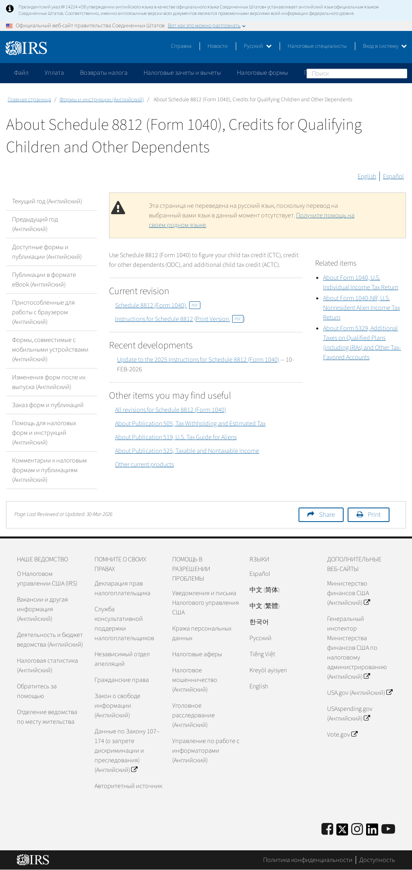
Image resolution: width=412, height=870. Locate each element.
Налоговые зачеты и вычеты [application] (182, 72)
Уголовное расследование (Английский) (193, 715)
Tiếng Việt (262, 654)
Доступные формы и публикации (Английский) (47, 252)
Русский (258, 46)
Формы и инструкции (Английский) (102, 100)
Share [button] (327, 515)
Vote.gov (342, 734)
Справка (181, 46)
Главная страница (29, 100)
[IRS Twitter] (342, 832)
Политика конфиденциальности (307, 860)
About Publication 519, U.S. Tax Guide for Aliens (176, 437)
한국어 (259, 622)
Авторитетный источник (128, 786)
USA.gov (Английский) (359, 692)
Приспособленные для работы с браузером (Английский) (43, 312)
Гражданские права (122, 680)
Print (374, 515)
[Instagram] (357, 829)
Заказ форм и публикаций (48, 405)
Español (393, 176)
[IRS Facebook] (327, 829)
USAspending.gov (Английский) (350, 713)
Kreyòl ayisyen (268, 670)
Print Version (219, 319)
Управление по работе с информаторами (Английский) (205, 751)
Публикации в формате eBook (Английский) (44, 279)
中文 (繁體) (264, 606)
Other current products (144, 464)
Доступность (377, 860)
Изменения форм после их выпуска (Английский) (48, 382)
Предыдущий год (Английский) (35, 224)
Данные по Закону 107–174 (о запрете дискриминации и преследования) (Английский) (127, 750)
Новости (218, 46)
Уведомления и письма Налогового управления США (205, 603)
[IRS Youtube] (388, 829)
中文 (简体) (264, 589)
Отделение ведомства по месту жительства (47, 717)
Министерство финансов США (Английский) (348, 593)
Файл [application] (21, 72)
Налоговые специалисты (317, 46)
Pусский (260, 638)
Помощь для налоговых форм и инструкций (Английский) (44, 433)
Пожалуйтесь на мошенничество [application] (349, 72)
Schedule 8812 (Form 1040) (157, 305)
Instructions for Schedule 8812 (154, 319)
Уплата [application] (54, 72)
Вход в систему (385, 46)
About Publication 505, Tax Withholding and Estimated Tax (190, 423)
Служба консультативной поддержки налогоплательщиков (124, 624)
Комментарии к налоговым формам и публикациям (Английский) (49, 470)
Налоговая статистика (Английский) (47, 665)
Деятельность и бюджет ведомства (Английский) (50, 639)
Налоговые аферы (197, 654)
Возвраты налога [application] (104, 72)
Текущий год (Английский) (47, 201)
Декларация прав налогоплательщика (122, 588)
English (367, 176)
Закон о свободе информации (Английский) (117, 706)
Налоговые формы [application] (262, 72)
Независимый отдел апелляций (122, 659)
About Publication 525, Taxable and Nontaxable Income (187, 450)
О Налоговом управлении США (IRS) (47, 578)
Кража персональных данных (201, 633)
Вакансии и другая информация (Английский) (42, 609)
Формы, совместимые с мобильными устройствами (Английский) (50, 350)
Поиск (401, 73)
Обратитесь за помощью (37, 691)
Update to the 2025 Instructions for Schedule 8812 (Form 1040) (198, 359)
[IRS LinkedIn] (372, 832)
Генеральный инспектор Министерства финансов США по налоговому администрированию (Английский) (357, 647)
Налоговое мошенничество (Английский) (194, 680)
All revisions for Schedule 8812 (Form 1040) (170, 409)
